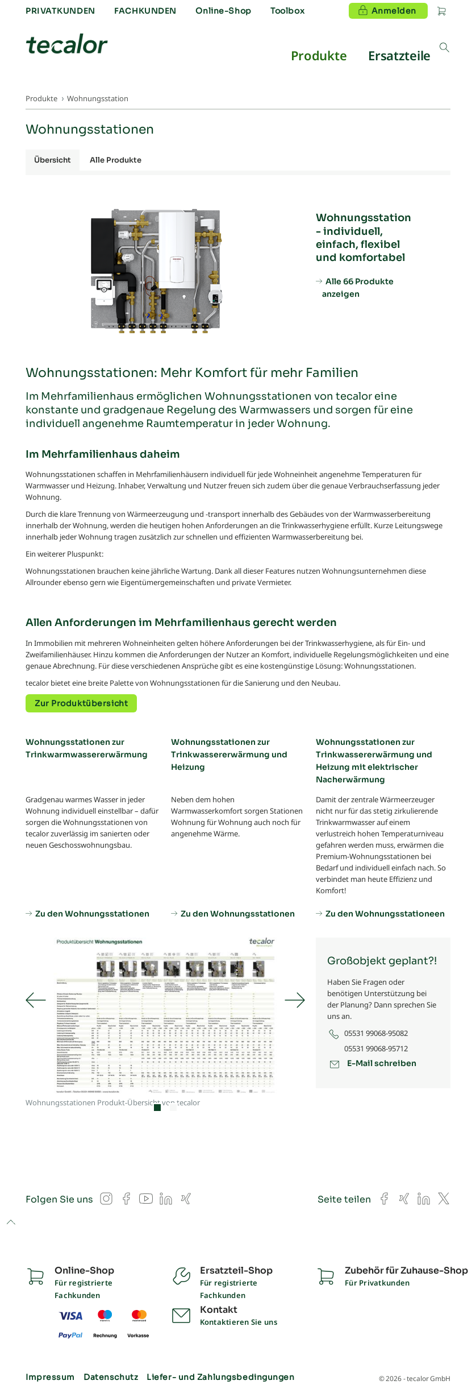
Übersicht (52, 160)
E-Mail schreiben (381, 1063)
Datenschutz (110, 1377)
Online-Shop (223, 11)
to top (10, 1223)
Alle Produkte (115, 160)
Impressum (50, 1377)
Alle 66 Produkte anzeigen (358, 287)
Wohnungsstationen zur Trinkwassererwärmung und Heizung (229, 754)
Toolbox (287, 11)
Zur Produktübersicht (81, 703)
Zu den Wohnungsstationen (92, 913)
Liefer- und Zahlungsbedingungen (220, 1377)
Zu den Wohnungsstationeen (385, 913)
